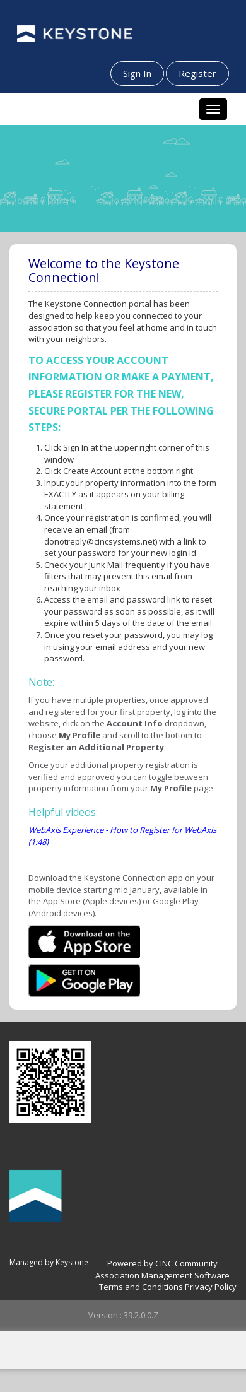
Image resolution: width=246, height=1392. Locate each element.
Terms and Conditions (141, 1286)
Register (197, 73)
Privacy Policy (211, 1286)
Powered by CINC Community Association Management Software (162, 1269)
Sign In (137, 73)
